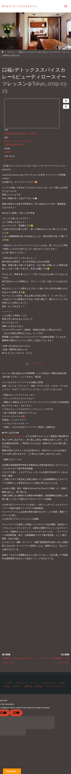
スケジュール (21, 683)
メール (9, 160)
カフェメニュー (49, 683)
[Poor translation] (16, 712)
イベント (10, 52)
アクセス (38, 363)
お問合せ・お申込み (33, 686)
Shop (62, 683)
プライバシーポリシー (56, 686)
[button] (66, 107)
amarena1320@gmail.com (14, 436)
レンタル (8, 683)
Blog (7, 686)
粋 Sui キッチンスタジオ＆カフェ (19, 6)
